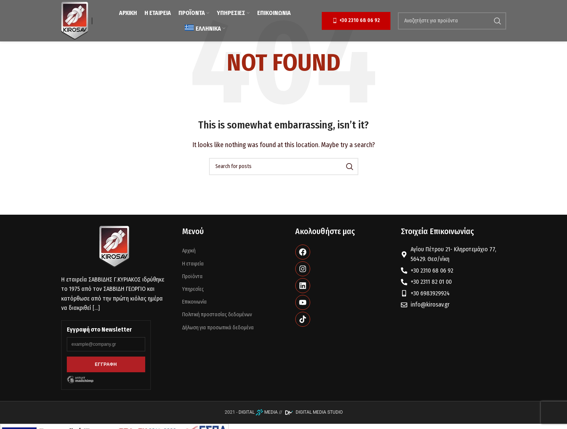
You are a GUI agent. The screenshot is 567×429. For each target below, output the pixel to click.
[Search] (452, 20)
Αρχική (189, 251)
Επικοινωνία (194, 302)
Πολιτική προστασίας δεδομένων (217, 314)
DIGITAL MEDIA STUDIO (313, 412)
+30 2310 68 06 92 (356, 20)
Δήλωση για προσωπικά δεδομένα (218, 327)
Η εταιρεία (193, 264)
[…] (96, 307)
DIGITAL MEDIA (258, 412)
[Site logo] (74, 20)
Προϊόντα (192, 276)
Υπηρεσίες (193, 289)
